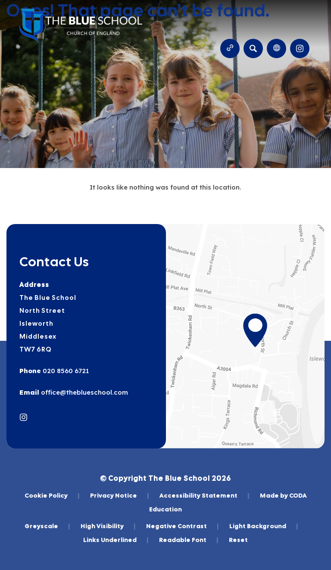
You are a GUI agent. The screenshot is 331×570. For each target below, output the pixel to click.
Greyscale (47, 526)
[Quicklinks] (230, 48)
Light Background (263, 526)
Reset (238, 540)
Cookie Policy (52, 495)
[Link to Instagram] (299, 48)
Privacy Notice (119, 495)
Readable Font (189, 540)
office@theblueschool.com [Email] (83, 392)
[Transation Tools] (276, 48)
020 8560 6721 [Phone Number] (65, 371)
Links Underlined (116, 540)
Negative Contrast (182, 526)
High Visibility (108, 526)
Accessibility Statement (204, 495)
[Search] (253, 48)
